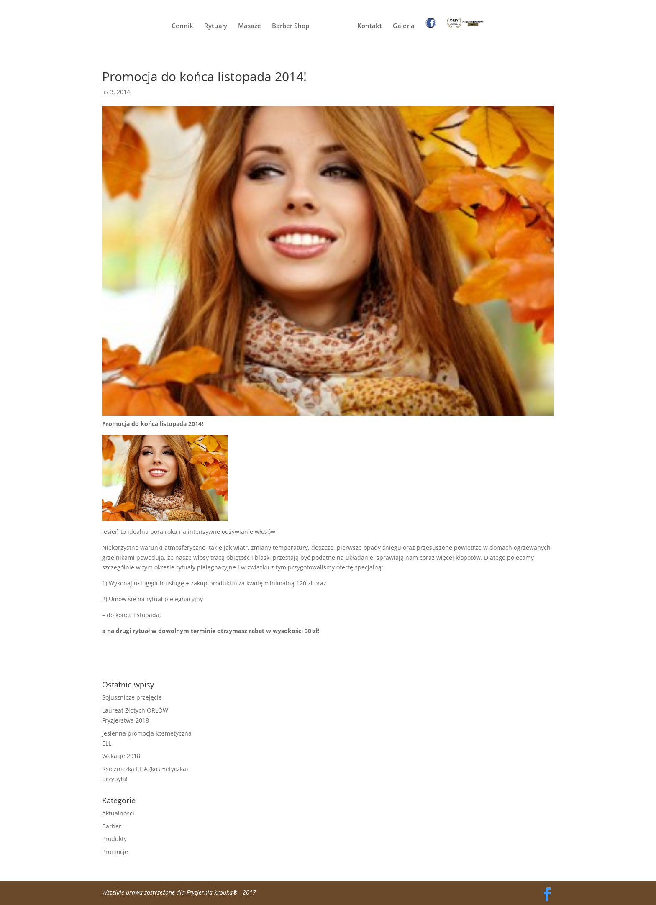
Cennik (182, 26)
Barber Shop (290, 26)
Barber (111, 826)
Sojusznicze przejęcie (132, 697)
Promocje (115, 852)
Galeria (404, 26)
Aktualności (118, 813)
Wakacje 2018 (121, 756)
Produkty (114, 839)
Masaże (249, 26)
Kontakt (369, 26)
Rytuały (215, 26)
